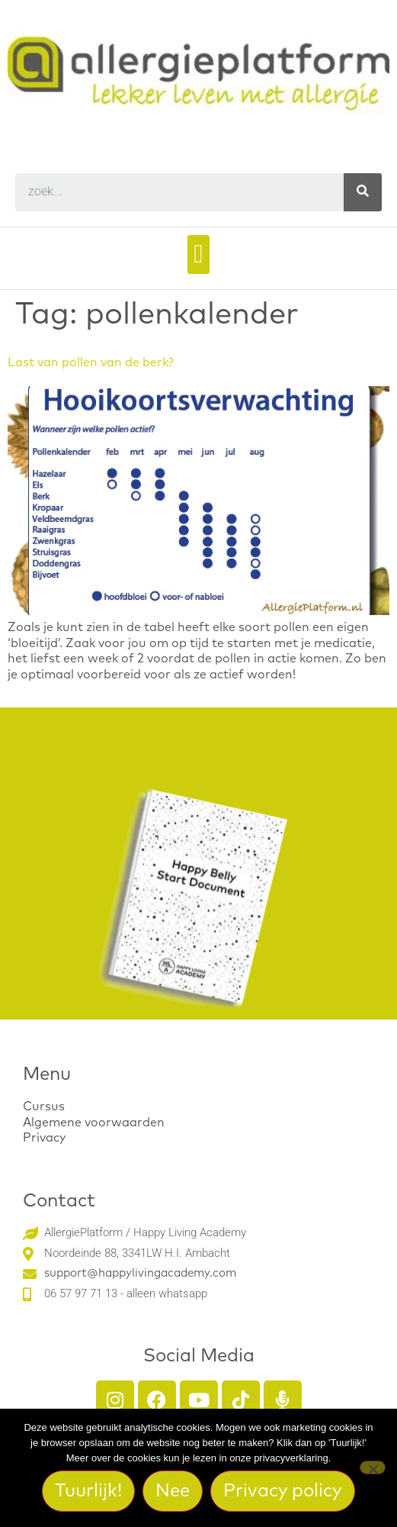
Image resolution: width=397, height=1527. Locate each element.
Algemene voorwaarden (94, 1122)
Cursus (44, 1106)
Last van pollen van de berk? (91, 362)
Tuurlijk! (88, 1491)
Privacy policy (282, 1491)
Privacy (44, 1138)
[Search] (363, 192)
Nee (172, 1491)
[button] (198, 254)
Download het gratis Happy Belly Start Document (199, 752)
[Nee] (373, 1467)
